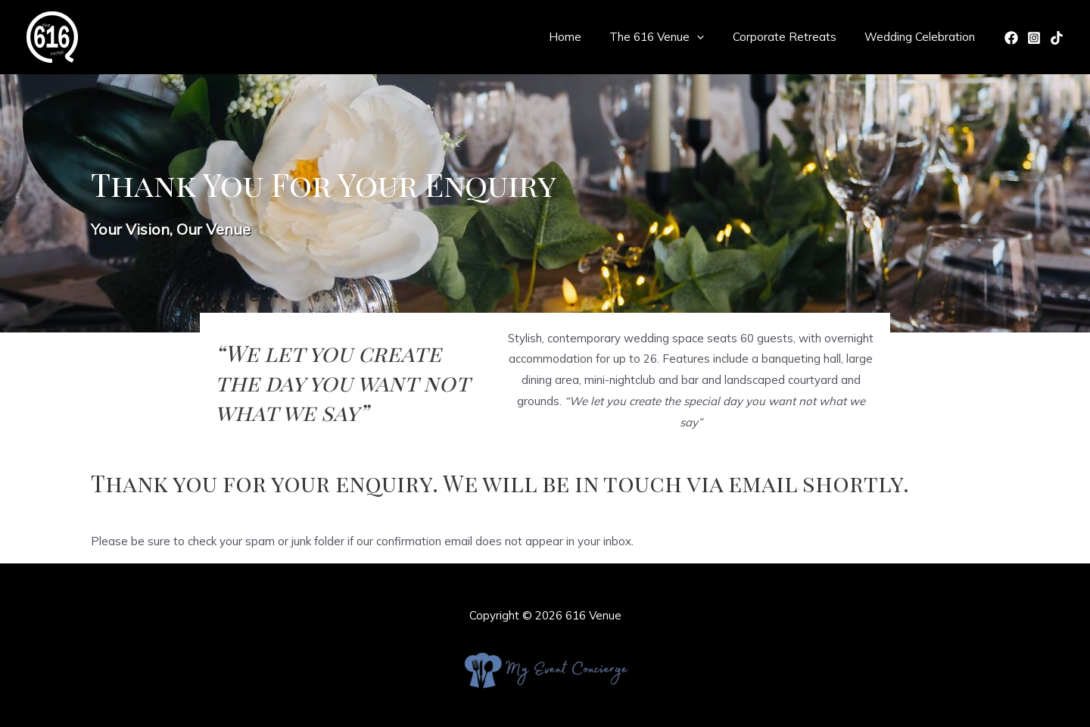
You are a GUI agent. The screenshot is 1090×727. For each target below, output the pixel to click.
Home (584, 37)
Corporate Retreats (793, 37)
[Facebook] (1011, 38)
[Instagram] (1034, 38)
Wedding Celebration (922, 37)
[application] (711, 37)
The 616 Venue (671, 37)
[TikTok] (1057, 38)
